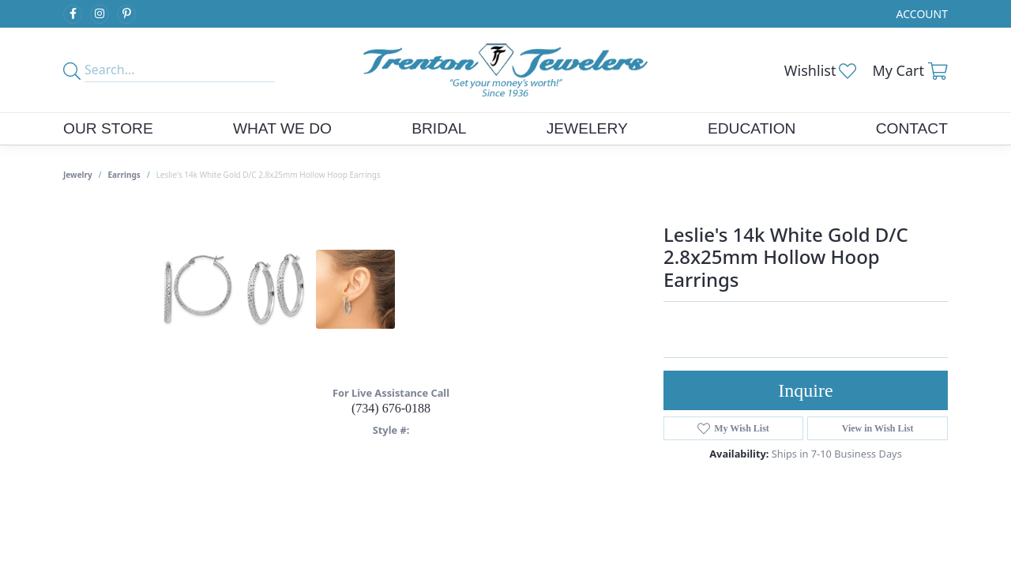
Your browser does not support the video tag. (513, 309)
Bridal (439, 128)
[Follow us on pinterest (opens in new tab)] (126, 14)
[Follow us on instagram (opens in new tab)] (99, 14)
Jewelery (587, 128)
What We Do (282, 128)
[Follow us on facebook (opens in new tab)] (72, 14)
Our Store (108, 128)
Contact (912, 128)
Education (752, 128)
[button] (920, 14)
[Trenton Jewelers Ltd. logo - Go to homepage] (505, 70)
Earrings (124, 174)
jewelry (77, 174)
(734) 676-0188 (390, 408)
